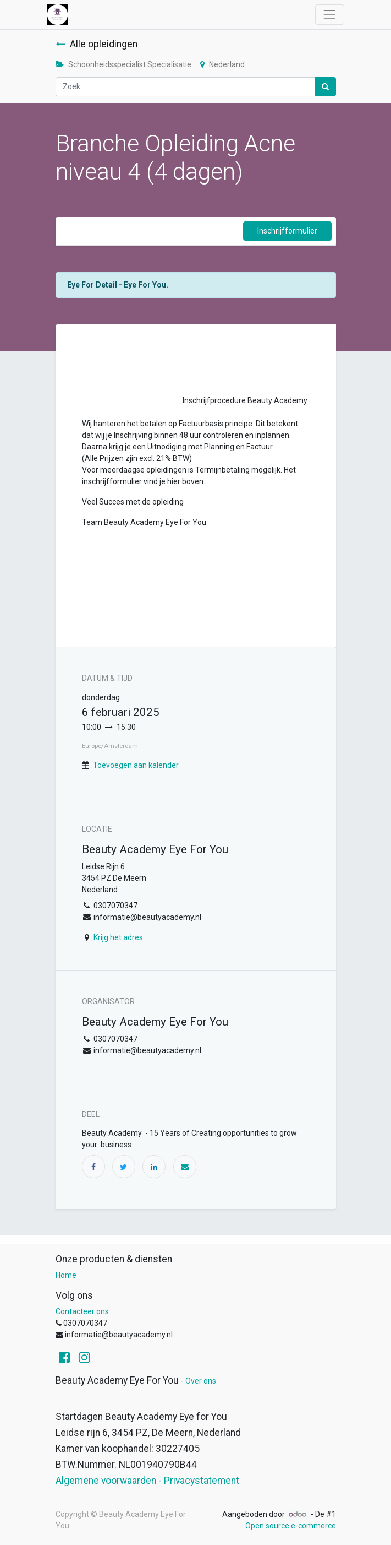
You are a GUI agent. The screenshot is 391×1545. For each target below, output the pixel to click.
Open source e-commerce (290, 1525)
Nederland (222, 64)
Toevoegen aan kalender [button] (136, 765)
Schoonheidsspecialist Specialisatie (123, 64)
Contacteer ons (82, 1311)
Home (66, 1275)
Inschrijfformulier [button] (287, 230)
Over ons (200, 1380)
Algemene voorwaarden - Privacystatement (147, 1480)
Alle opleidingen (96, 44)
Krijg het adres (118, 937)
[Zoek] (325, 86)
